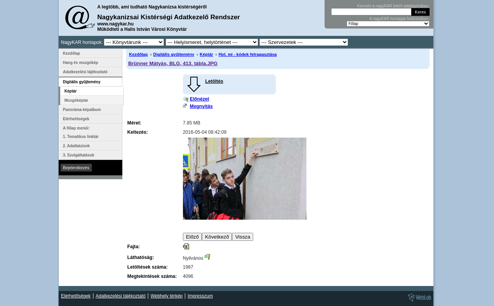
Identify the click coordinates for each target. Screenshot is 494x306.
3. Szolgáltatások (78, 155)
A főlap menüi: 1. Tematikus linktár (81, 132)
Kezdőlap (138, 54)
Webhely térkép (167, 296)
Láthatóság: (140, 257)
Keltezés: (137, 132)
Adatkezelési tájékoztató (85, 72)
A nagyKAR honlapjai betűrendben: (399, 19)
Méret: (134, 123)
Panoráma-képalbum (82, 110)
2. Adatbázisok (76, 146)
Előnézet (199, 99)
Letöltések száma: (147, 267)
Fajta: (133, 246)
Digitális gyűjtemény (173, 54)
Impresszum (200, 296)
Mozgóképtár (76, 100)
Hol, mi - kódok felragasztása (247, 54)
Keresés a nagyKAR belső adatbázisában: (393, 6)
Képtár (206, 54)
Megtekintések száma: (152, 276)
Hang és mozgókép (80, 63)
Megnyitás (201, 106)
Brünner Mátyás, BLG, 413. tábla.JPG (172, 63)
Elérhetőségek (76, 119)
